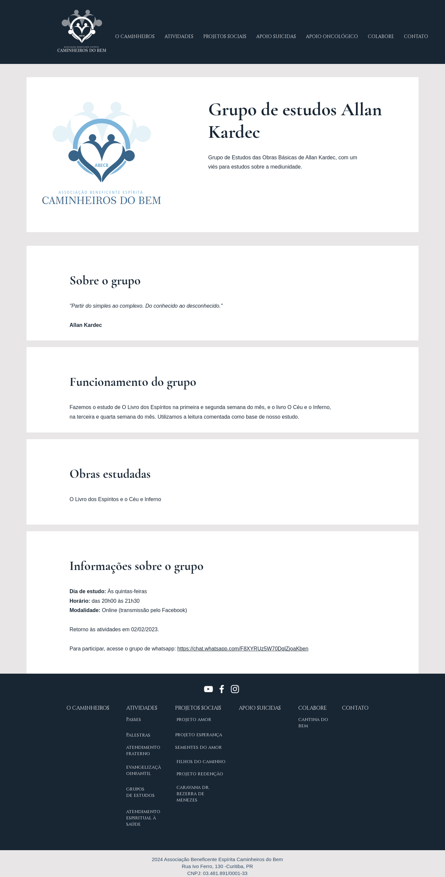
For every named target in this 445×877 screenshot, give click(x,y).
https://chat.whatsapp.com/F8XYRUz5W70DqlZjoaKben (243, 648)
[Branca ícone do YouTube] (208, 689)
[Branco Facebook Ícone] (221, 689)
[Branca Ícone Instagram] (234, 689)
